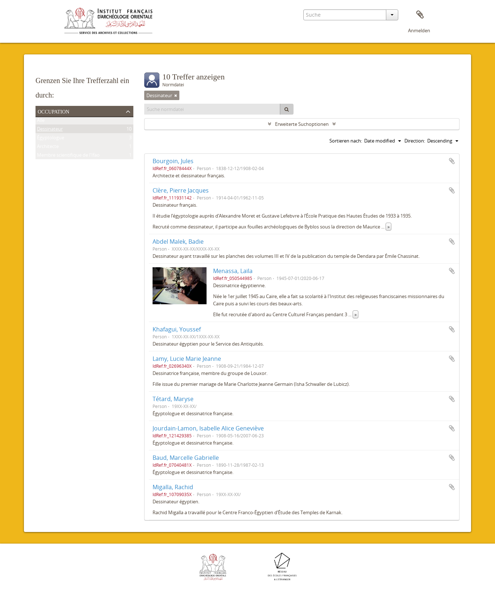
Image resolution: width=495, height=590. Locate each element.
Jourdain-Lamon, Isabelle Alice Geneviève (208, 428)
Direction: (414, 140)
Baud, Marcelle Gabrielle (186, 458)
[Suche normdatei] (212, 109)
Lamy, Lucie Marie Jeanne (187, 359)
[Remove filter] (175, 95)
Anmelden (419, 30)
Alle (41, 121)
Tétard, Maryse (173, 399)
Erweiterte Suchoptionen (302, 124)
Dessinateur (50, 130)
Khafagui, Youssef (177, 329)
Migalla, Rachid (173, 487)
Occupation (53, 111)
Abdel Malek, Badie (178, 242)
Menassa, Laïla (233, 271)
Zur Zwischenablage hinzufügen (452, 161)
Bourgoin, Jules (173, 161)
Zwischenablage (420, 15)
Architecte (48, 147)
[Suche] (287, 109)
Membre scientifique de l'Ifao (68, 156)
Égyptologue (50, 139)
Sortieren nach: (345, 140)
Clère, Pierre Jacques (181, 190)
